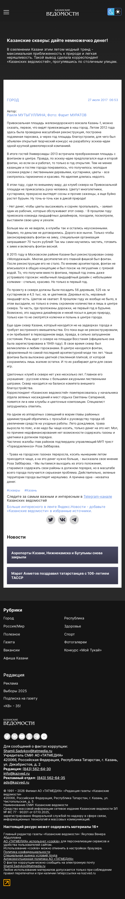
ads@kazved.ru (16, 782)
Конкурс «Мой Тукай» (83, 650)
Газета (9, 642)
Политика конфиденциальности (26, 852)
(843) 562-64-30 (37, 769)
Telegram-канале (98, 496)
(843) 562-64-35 (51, 778)
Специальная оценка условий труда (30, 855)
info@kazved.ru (16, 773)
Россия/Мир (14, 626)
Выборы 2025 (15, 691)
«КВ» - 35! (12, 706)
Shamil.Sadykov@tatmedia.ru (27, 751)
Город (13, 100)
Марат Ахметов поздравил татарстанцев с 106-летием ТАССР (60, 575)
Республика (74, 618)
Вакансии (11, 650)
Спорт (69, 634)
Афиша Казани (15, 658)
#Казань (31, 490)
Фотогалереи (75, 642)
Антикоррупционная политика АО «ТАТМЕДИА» (38, 859)
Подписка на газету (20, 698)
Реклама (10, 683)
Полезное (11, 634)
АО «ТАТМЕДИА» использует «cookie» (31, 841)
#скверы (14, 490)
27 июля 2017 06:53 (103, 100)
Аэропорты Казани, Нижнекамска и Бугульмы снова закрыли (56, 555)
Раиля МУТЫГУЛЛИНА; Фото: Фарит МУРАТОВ (46, 115)
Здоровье (72, 626)
